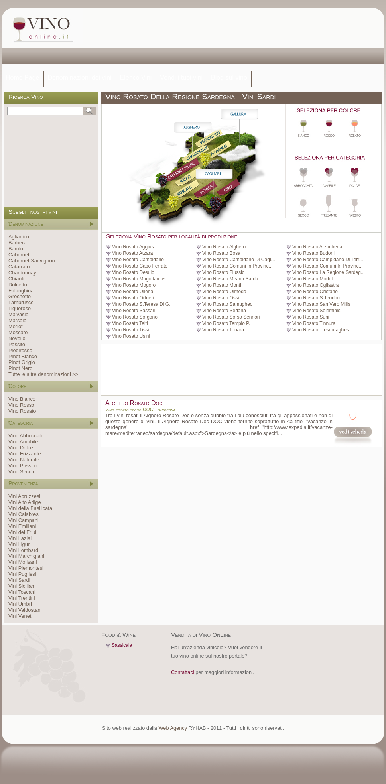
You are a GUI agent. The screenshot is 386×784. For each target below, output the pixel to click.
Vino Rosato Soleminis (316, 310)
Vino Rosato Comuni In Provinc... (237, 266)
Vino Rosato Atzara (132, 253)
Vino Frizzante (24, 454)
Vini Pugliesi (22, 574)
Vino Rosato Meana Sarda (230, 279)
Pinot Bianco (22, 356)
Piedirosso (20, 350)
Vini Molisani (22, 562)
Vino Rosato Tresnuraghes (320, 330)
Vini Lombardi (23, 550)
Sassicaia (122, 645)
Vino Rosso (21, 405)
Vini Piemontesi (25, 568)
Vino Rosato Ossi (220, 298)
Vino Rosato (22, 411)
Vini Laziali (20, 538)
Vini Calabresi (24, 514)
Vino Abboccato (26, 436)
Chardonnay (22, 273)
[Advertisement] (122, 40)
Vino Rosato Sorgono (135, 317)
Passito (16, 344)
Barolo (15, 249)
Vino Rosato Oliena (132, 291)
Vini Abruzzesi (24, 496)
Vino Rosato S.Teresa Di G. (141, 304)
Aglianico (18, 237)
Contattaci (182, 672)
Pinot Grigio (21, 362)
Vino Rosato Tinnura (314, 323)
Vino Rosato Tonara (223, 330)
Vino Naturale (23, 460)
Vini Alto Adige (24, 502)
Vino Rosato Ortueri (133, 298)
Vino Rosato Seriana (224, 310)
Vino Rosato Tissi (130, 330)
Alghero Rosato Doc (133, 403)
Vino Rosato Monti (221, 285)
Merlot (15, 326)
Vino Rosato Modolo (313, 279)
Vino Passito (22, 466)
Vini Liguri (19, 544)
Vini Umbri (20, 604)
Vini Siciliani (21, 586)
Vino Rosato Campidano (138, 259)
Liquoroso (19, 308)
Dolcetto (17, 285)
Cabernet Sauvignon (31, 261)
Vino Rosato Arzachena (317, 247)
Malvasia (18, 314)
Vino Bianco (21, 399)
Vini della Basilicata (30, 508)
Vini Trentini (21, 598)
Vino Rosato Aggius (133, 247)
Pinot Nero (20, 368)
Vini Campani (23, 520)
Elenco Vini (136, 77)
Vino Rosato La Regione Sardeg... (328, 272)
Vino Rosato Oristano (315, 291)
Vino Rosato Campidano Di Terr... (327, 259)
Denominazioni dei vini (80, 77)
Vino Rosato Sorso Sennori (231, 317)
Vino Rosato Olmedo (224, 291)
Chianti (16, 279)
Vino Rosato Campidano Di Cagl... (238, 259)
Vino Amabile (23, 442)
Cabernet (19, 255)
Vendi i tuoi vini (181, 77)
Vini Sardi (19, 580)
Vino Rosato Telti (130, 323)
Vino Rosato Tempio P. (226, 323)
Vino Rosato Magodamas (139, 279)
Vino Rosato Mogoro (134, 285)
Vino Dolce (20, 448)
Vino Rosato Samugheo (227, 304)
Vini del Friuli (22, 532)
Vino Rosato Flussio (223, 272)
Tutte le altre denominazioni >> (43, 374)
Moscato (18, 332)
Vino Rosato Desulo (133, 272)
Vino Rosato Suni (310, 317)
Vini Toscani (21, 592)
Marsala (17, 320)
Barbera (17, 243)
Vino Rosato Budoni (313, 253)
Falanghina (20, 291)
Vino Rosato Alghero (224, 247)
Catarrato (19, 267)
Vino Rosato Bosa (221, 253)
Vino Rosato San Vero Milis (321, 304)
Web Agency (172, 728)
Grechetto (19, 296)
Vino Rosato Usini (131, 336)
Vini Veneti (20, 616)
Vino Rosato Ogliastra (315, 285)
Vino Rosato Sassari (134, 310)
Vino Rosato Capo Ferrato (139, 266)
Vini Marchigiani (26, 556)
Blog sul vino (229, 77)
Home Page (22, 77)
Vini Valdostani (24, 610)
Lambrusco (20, 302)
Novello (17, 338)
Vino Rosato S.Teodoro (316, 298)
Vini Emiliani (22, 526)
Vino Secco (21, 472)
